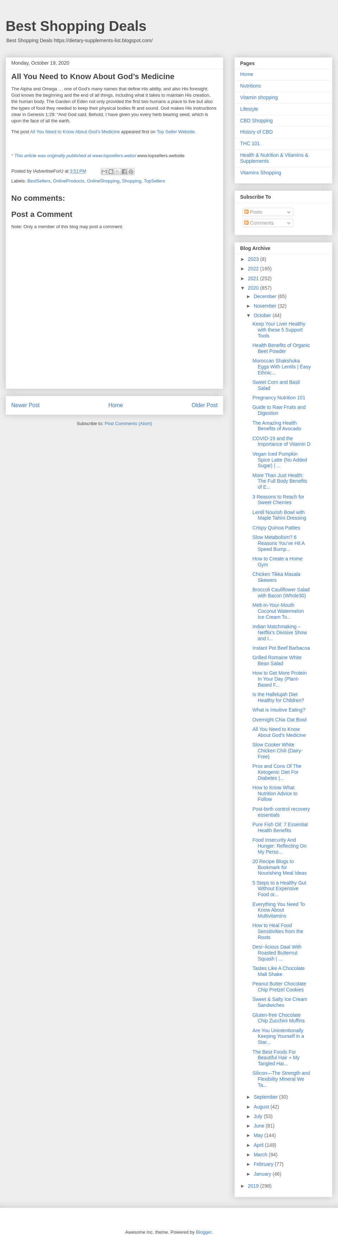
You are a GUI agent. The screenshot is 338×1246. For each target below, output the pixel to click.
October (263, 315)
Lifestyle (249, 109)
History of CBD (256, 132)
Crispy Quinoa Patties (276, 528)
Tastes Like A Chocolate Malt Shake (278, 971)
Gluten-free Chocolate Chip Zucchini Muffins (278, 1018)
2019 (254, 1186)
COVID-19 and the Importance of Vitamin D (281, 441)
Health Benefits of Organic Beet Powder (281, 348)
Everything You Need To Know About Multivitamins (278, 910)
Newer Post (25, 405)
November (265, 306)
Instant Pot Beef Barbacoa (281, 648)
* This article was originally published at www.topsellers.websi (73, 155)
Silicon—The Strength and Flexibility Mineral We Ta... (281, 1079)
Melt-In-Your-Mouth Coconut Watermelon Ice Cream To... (278, 611)
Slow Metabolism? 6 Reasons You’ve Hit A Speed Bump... (278, 543)
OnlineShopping (103, 181)
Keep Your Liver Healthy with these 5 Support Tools (278, 330)
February (264, 1164)
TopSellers (154, 181)
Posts (253, 212)
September (266, 1097)
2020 (254, 288)
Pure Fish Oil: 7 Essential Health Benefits (280, 827)
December (265, 296)
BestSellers (39, 181)
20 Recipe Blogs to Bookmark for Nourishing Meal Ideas (279, 867)
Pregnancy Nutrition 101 (278, 397)
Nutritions (250, 86)
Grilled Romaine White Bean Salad (277, 660)
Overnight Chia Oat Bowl (279, 719)
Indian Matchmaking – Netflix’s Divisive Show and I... (279, 632)
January (263, 1174)
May (259, 1135)
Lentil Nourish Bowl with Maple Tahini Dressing (279, 515)
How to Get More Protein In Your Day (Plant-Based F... (279, 679)
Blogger (203, 1232)
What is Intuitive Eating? (278, 710)
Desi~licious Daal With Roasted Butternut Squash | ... (277, 953)
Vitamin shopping (259, 97)
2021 (254, 278)
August (262, 1107)
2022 (254, 268)
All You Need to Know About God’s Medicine (75, 131)
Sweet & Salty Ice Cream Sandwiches (279, 1002)
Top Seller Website (176, 131)
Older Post (205, 405)
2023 (254, 259)
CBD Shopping (256, 120)
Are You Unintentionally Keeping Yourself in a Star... (278, 1036)
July (259, 1116)
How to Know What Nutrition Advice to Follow (275, 793)
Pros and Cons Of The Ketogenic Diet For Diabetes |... (276, 772)
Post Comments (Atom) (128, 423)
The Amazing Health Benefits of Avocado (276, 426)
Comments (259, 223)
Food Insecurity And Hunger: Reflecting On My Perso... (279, 846)
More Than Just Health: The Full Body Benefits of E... (279, 481)
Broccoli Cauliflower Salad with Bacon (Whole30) (281, 592)
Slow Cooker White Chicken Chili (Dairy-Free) (277, 750)
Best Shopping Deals (76, 26)
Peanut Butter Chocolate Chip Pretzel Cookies (279, 987)
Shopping (131, 181)
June (259, 1126)
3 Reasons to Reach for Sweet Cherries (278, 500)
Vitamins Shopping (260, 172)
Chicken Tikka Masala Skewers (276, 577)
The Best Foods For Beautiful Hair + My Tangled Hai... (276, 1058)
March (261, 1154)
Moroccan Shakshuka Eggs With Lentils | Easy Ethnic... (281, 366)
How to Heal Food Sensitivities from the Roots (277, 931)
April (259, 1145)
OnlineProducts (68, 181)
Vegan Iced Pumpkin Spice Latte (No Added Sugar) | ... (279, 460)
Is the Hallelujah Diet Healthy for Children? (278, 697)
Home (115, 405)
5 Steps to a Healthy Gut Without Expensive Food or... (279, 889)
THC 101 (250, 143)
